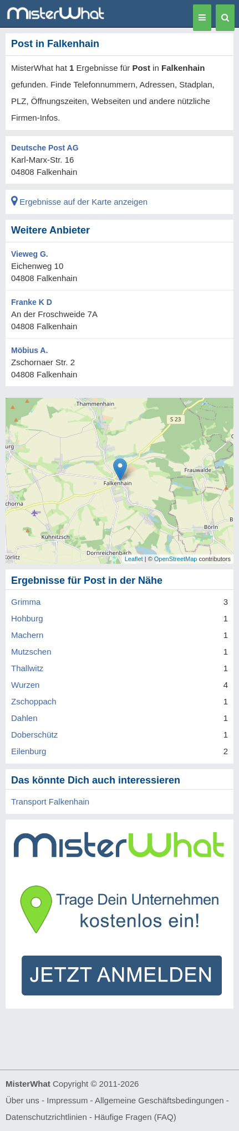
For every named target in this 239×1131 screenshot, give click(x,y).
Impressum (67, 1100)
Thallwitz (27, 668)
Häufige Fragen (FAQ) (135, 1117)
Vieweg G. (29, 254)
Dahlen (24, 718)
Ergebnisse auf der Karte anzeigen (79, 201)
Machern (27, 635)
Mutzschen (31, 651)
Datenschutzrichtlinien (46, 1117)
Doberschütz (34, 734)
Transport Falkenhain (50, 801)
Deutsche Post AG (45, 147)
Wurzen (25, 684)
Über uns (22, 1100)
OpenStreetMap (175, 559)
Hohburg (27, 618)
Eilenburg (28, 751)
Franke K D (31, 302)
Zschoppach (34, 701)
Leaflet (134, 559)
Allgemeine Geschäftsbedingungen (159, 1100)
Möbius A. (29, 350)
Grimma (25, 601)
